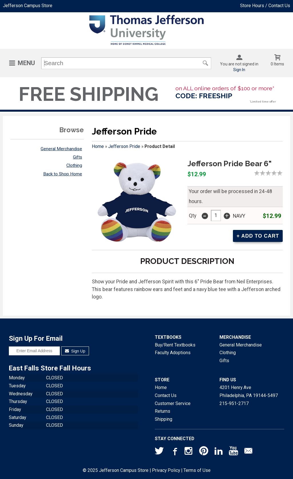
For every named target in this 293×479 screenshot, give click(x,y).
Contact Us (166, 395)
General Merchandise (61, 148)
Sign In (239, 69)
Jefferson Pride (124, 146)
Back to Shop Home (62, 174)
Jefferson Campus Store (27, 5)
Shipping (163, 419)
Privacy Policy (166, 470)
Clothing (74, 165)
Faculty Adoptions (173, 352)
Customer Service (173, 403)
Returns (162, 411)
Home (98, 146)
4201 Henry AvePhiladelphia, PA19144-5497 (248, 391)
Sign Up (75, 351)
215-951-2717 (234, 403)
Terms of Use (197, 470)
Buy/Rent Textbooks (175, 345)
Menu (26, 63)
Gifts (77, 157)
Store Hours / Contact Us (265, 5)
